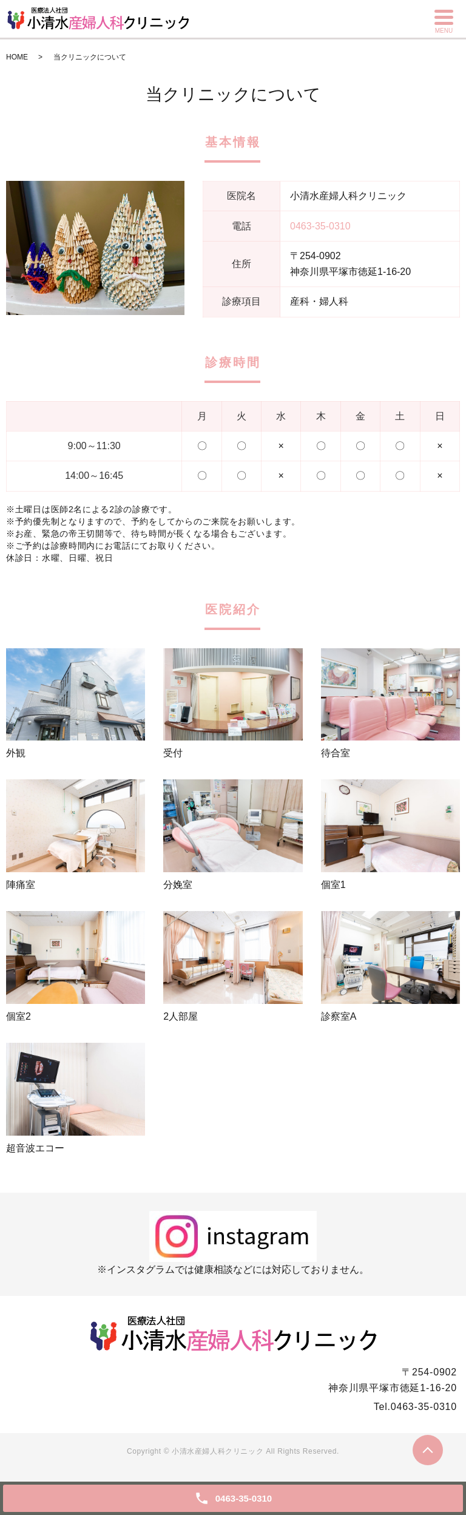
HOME (17, 57)
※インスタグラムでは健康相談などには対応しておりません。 (233, 1243)
